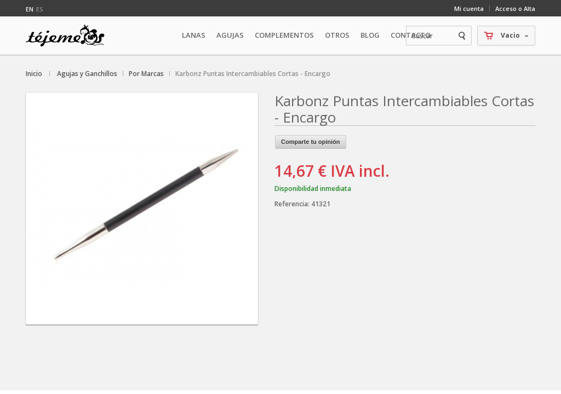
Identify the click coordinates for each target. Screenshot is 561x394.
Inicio (34, 73)
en (29, 9)
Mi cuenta (469, 8)
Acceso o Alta (515, 8)
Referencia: (292, 203)
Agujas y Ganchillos (87, 73)
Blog (370, 35)
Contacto (411, 35)
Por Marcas (146, 73)
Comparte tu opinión (310, 141)
